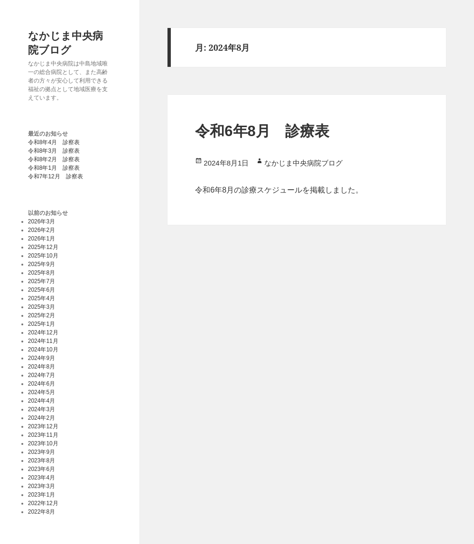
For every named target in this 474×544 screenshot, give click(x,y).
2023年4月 (41, 477)
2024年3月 (41, 409)
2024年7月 (41, 375)
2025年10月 (43, 255)
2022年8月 (41, 511)
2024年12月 (43, 332)
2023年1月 (41, 494)
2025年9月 (41, 264)
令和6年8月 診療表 (262, 131)
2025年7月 (41, 281)
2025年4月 (41, 298)
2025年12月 (43, 247)
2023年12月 (43, 426)
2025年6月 (41, 289)
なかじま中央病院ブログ (65, 42)
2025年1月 (41, 324)
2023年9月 (41, 452)
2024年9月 (41, 358)
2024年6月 (41, 383)
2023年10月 (43, 443)
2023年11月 (43, 435)
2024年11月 (43, 341)
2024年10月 (43, 349)
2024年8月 (41, 366)
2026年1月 (41, 238)
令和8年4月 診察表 (54, 142)
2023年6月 (41, 469)
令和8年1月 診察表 (54, 168)
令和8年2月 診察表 (54, 159)
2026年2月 (41, 230)
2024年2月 (41, 418)
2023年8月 (41, 460)
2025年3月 (41, 307)
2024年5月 (41, 392)
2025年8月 (41, 272)
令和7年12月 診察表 (55, 176)
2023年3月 (41, 486)
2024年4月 (41, 400)
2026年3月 (41, 221)
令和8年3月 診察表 (54, 151)
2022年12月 (43, 503)
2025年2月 (41, 315)
